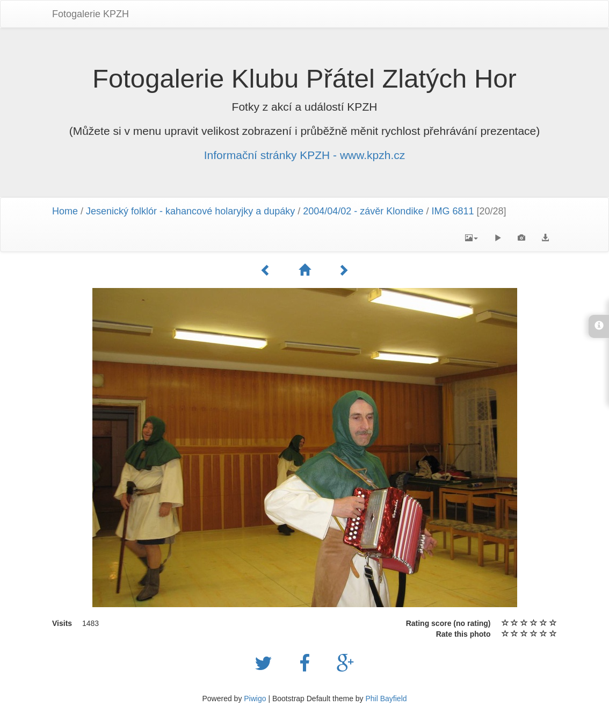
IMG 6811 (452, 211)
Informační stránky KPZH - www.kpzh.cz (304, 155)
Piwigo (255, 698)
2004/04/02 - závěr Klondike (363, 211)
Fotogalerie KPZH (90, 14)
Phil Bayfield (386, 698)
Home (65, 211)
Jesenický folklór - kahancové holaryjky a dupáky (190, 211)
